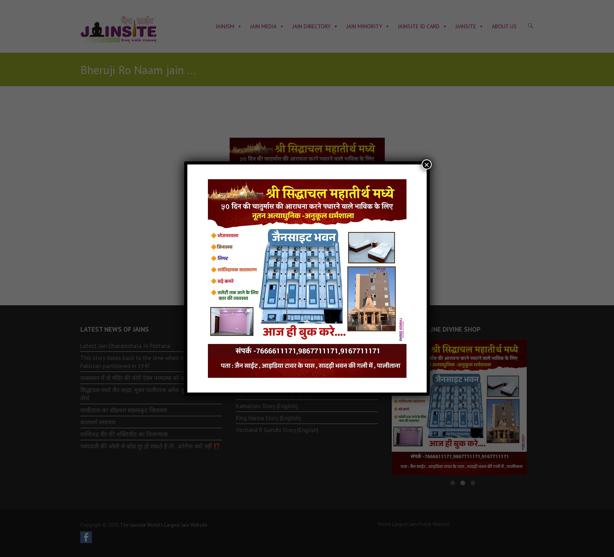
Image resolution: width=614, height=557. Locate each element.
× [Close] (426, 164)
